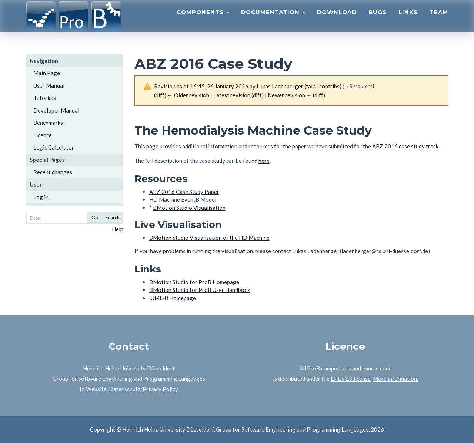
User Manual (48, 85)
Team (439, 20)
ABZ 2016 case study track (405, 146)
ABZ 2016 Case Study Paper (184, 191)
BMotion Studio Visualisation (189, 207)
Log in (41, 197)
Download (337, 20)
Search (112, 218)
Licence (42, 135)
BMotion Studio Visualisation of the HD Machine (209, 237)
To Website (93, 389)
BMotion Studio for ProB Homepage (194, 282)
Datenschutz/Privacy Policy (143, 389)
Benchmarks (48, 122)
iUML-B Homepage (172, 298)
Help (117, 229)
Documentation (273, 20)
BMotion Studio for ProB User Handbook (199, 289)
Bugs (377, 20)
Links (408, 20)
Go (94, 218)
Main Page (46, 73)
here (264, 160)
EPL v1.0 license (351, 378)
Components (203, 20)
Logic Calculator (53, 147)
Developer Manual (56, 110)
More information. (395, 378)
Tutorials (44, 97)
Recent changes (52, 172)
